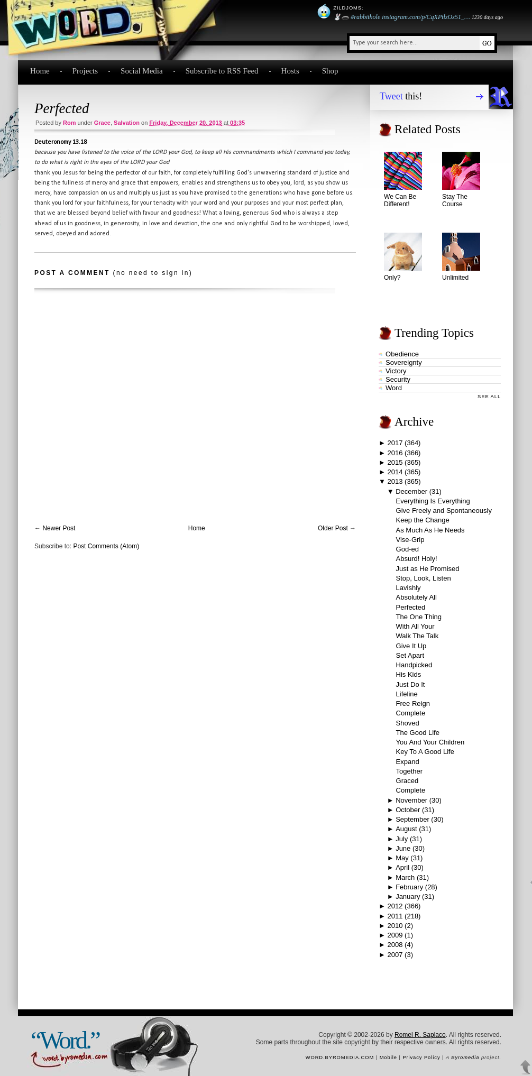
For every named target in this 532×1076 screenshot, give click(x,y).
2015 (395, 462)
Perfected (61, 108)
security (398, 379)
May (402, 858)
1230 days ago (487, 17)
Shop (330, 71)
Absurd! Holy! (416, 559)
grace (102, 122)
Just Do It (410, 684)
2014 (395, 472)
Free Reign (413, 703)
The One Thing (419, 617)
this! (401, 96)
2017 (395, 443)
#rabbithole (365, 17)
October (408, 810)
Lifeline (407, 694)
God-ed (407, 549)
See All (489, 396)
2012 (395, 906)
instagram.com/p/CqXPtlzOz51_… (426, 17)
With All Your (415, 626)
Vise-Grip (410, 540)
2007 (395, 955)
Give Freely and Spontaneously (444, 510)
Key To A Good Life (425, 752)
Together (409, 771)
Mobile (388, 1057)
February (409, 887)
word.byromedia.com (340, 1057)
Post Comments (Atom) (106, 546)
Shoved (407, 723)
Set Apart (410, 655)
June (403, 848)
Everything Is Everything (433, 501)
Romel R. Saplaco (420, 1034)
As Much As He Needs (430, 530)
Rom (69, 122)
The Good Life (417, 733)
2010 (395, 926)
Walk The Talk (417, 636)
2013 (395, 481)
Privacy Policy (421, 1057)
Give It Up (411, 646)
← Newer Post (54, 528)
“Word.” (65, 1040)
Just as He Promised (428, 569)
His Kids (408, 674)
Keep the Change (423, 520)
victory (396, 371)
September (412, 819)
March (405, 877)
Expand (407, 762)
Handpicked (414, 665)
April (402, 867)
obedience (402, 354)
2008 (395, 945)
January (408, 896)
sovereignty (404, 362)
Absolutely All (416, 597)
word (394, 388)
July (402, 839)
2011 (395, 916)
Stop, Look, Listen (423, 578)
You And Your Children (430, 742)
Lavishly (408, 588)
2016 (395, 453)
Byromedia (465, 1057)
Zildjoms (347, 8)
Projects (85, 71)
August (406, 829)
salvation (127, 122)
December (411, 491)
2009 (395, 935)
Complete (411, 713)
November (411, 800)
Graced (407, 781)
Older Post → (337, 528)
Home (40, 71)
